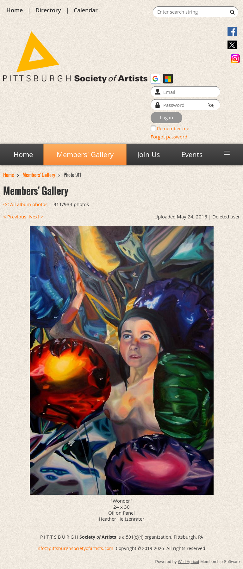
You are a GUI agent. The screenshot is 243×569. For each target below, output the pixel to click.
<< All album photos (25, 204)
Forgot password (169, 136)
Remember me (173, 128)
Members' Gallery (38, 175)
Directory (48, 10)
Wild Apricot (188, 561)
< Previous (14, 217)
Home (14, 10)
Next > (36, 217)
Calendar (86, 10)
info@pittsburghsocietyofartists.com (74, 548)
